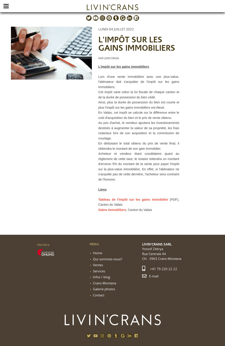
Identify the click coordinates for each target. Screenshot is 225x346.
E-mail (150, 276)
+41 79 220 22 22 (159, 269)
